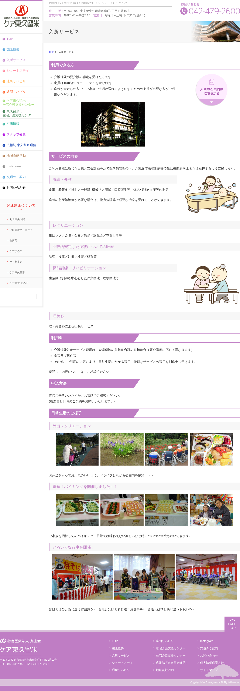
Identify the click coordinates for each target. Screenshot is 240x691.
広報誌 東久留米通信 (21, 145)
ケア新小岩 (16, 261)
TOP (10, 38)
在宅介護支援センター (171, 655)
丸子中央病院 (17, 219)
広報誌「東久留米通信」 (172, 662)
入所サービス (16, 60)
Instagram (14, 166)
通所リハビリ (16, 81)
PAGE (232, 626)
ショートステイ (18, 70)
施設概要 (13, 49)
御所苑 (13, 240)
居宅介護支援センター (171, 648)
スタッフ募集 (16, 134)
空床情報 (13, 123)
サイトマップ (209, 670)
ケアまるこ (16, 251)
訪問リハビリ (16, 92)
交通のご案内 (16, 177)
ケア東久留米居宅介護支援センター (18, 102)
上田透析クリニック (21, 229)
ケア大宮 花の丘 (19, 283)
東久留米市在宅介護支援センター (18, 113)
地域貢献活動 (16, 155)
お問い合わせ (16, 187)
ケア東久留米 (17, 272)
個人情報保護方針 (212, 662)
